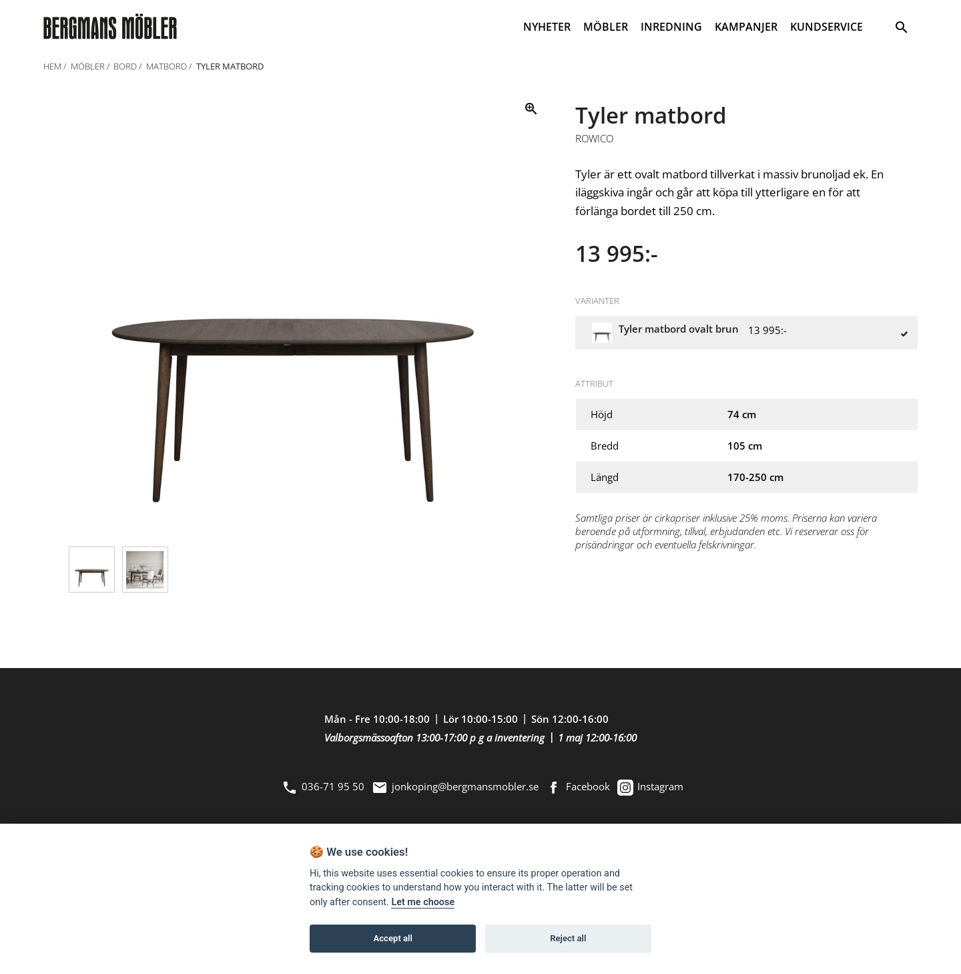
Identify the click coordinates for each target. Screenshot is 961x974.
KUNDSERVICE (826, 26)
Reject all (568, 938)
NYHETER (547, 26)
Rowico (594, 139)
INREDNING (671, 26)
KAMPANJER (746, 26)
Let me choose (422, 902)
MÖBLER (605, 26)
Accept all (393, 938)
